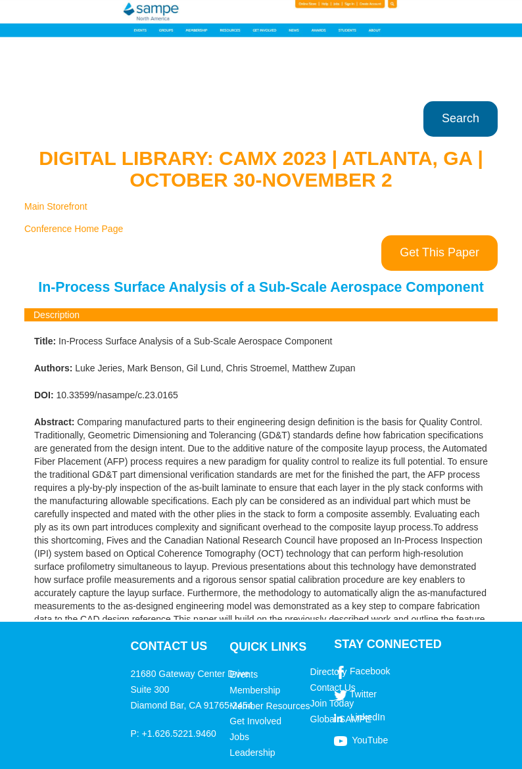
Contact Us (333, 687)
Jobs (239, 737)
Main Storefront (55, 206)
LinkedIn (367, 717)
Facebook (370, 671)
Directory (328, 671)
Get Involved (255, 721)
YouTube (370, 740)
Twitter (363, 694)
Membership (254, 690)
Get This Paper (439, 252)
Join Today (332, 703)
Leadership (252, 752)
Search (460, 118)
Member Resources (269, 706)
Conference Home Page (73, 228)
